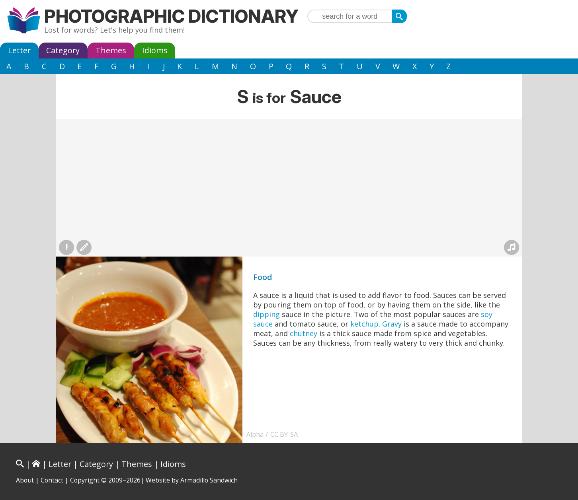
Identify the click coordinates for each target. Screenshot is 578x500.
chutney (303, 333)
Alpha (255, 434)
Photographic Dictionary (171, 16)
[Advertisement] (289, 178)
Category (63, 50)
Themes (111, 50)
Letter (19, 50)
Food (262, 277)
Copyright (85, 480)
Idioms (155, 50)
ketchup (364, 324)
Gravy (392, 324)
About (25, 480)
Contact (52, 480)
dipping (266, 314)
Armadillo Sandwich (209, 480)
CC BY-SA (284, 434)
